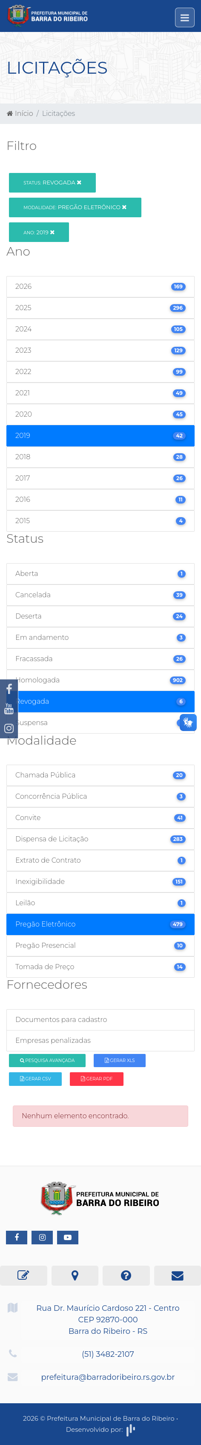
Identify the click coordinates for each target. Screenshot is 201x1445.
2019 (39, 232)
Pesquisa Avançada (47, 1060)
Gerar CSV (35, 1079)
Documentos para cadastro (61, 1020)
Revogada (52, 182)
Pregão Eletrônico (74, 207)
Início (20, 113)
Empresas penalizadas (53, 1040)
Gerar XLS (120, 1060)
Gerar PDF (96, 1079)
